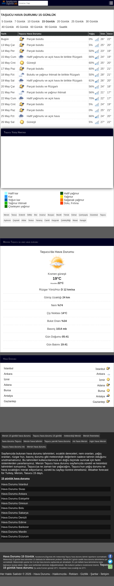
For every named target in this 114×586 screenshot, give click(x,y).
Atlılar (24, 220)
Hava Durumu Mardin (14, 531)
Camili (47, 220)
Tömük (66, 215)
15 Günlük (48, 21)
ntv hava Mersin (80, 441)
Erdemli (22, 215)
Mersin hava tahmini (33, 441)
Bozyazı (51, 215)
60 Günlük (36, 26)
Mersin (6, 215)
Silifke (29, 215)
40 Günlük (8, 26)
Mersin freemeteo (91, 436)
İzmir (57, 379)
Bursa (57, 390)
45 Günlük (22, 26)
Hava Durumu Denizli (14, 517)
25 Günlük (77, 21)
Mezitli (58, 215)
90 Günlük (51, 26)
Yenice (31, 220)
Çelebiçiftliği (66, 220)
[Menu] (111, 2)
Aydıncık (7, 220)
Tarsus (14, 215)
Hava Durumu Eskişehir (15, 498)
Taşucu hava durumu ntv (13, 447)
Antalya (57, 396)
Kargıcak (55, 220)
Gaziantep (57, 401)
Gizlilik (84, 574)
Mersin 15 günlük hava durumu (16, 436)
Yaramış (39, 220)
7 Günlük (20, 21)
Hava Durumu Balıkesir (15, 527)
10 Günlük (33, 21)
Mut (35, 215)
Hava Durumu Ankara (14, 493)
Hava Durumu (42, 574)
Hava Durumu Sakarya (14, 512)
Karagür (83, 220)
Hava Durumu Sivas (13, 489)
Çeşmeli (16, 220)
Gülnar (74, 215)
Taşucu (103, 215)
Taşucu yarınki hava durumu (57, 441)
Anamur (42, 215)
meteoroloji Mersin (72, 436)
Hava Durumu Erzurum (15, 536)
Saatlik (63, 26)
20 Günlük (63, 21)
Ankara (57, 374)
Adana (57, 385)
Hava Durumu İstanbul (14, 484)
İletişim (105, 574)
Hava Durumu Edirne (13, 522)
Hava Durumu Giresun (14, 503)
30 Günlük (92, 21)
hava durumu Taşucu (11, 441)
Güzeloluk (94, 215)
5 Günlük (7, 21)
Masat (75, 220)
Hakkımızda (59, 574)
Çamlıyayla (83, 215)
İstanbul (57, 368)
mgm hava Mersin (98, 441)
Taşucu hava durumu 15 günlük (47, 436)
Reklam (73, 574)
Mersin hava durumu (36, 447)
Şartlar (94, 574)
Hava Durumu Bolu (12, 508)
